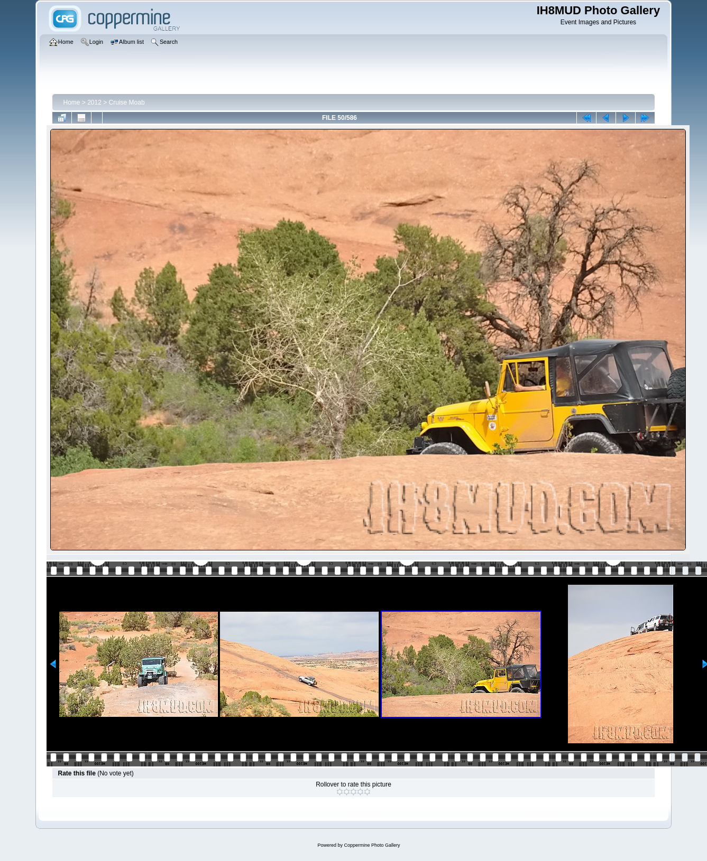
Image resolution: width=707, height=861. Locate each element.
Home (71, 102)
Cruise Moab (127, 102)
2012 (94, 102)
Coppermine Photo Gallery (372, 845)
